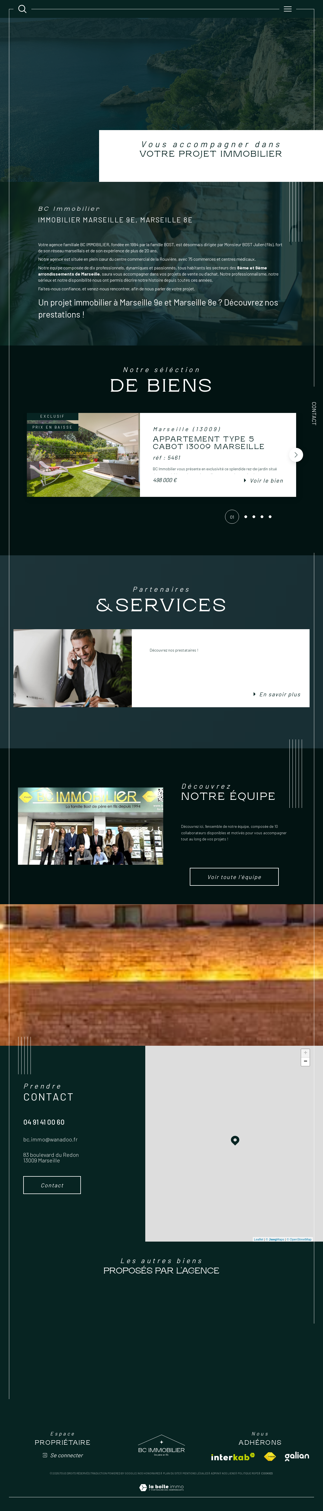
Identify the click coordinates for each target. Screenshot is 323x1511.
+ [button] (305, 1053)
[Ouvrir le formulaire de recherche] (22, 8)
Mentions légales (195, 1473)
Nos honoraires (149, 1473)
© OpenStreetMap (299, 1239)
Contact (314, 414)
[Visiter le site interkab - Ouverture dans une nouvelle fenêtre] (233, 1456)
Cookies (267, 1473)
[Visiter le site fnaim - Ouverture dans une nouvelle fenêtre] (270, 1456)
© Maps (275, 1239)
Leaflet (258, 1239)
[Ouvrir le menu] (287, 9)
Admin (215, 1473)
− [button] (305, 1062)
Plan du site (171, 1473)
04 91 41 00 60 (44, 1122)
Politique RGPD (248, 1473)
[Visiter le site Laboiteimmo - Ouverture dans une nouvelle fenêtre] (161, 1493)
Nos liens (228, 1473)
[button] (296, 455)
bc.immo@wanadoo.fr (50, 1139)
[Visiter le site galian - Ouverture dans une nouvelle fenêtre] (297, 1456)
